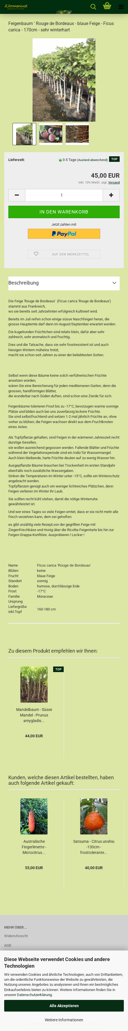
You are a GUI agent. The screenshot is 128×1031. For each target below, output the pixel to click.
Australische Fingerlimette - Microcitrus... (34, 847)
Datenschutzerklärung (34, 995)
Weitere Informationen (64, 1020)
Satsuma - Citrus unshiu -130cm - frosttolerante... (93, 847)
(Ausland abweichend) (92, 160)
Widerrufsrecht (16, 936)
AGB (7, 945)
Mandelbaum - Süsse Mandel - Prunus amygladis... (34, 715)
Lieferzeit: (16, 160)
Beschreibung (23, 283)
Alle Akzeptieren (64, 1006)
